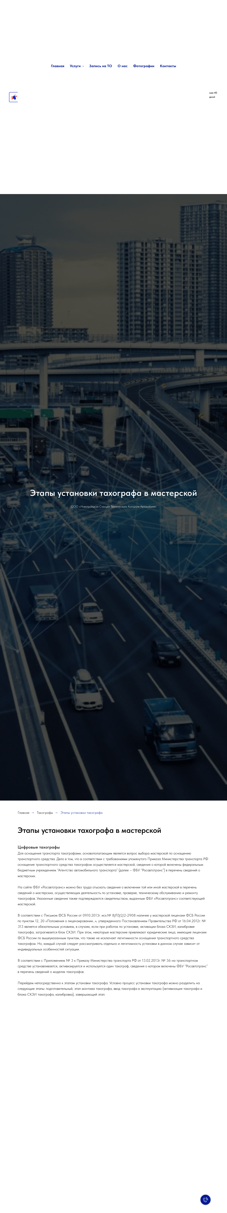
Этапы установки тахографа (81, 812)
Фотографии (143, 66)
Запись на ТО (100, 66)
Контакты (168, 66)
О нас (123, 66)
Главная (57, 66)
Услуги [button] (76, 66)
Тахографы (45, 812)
